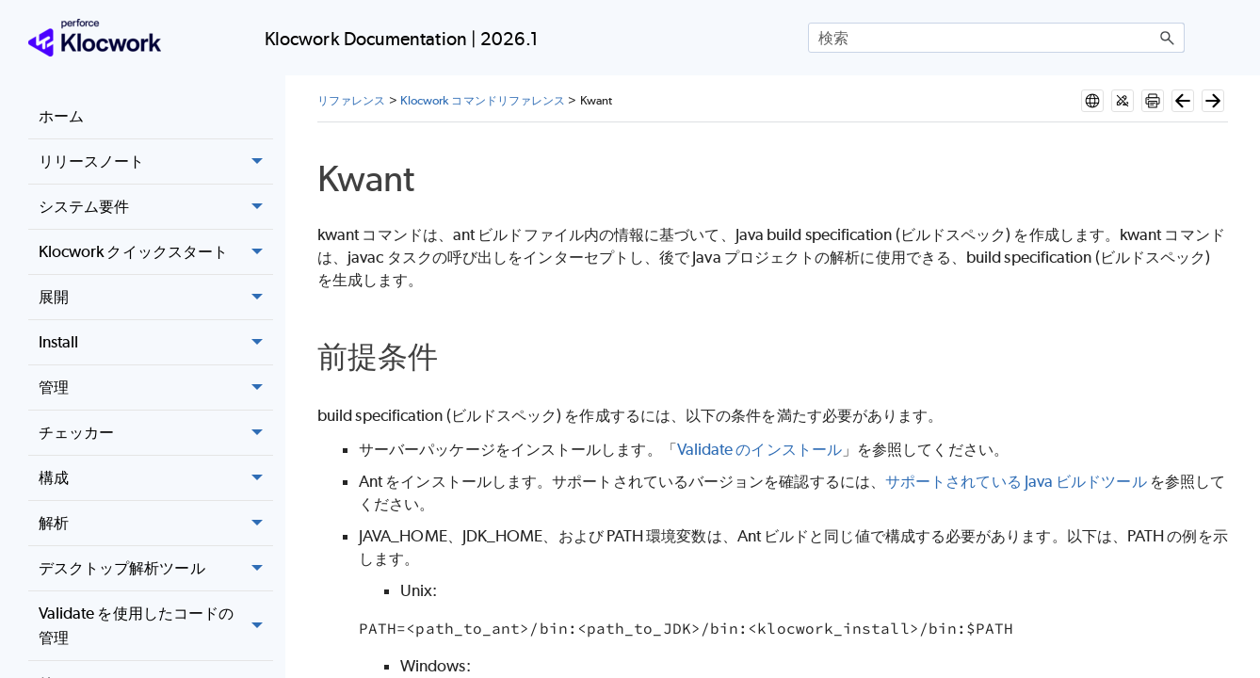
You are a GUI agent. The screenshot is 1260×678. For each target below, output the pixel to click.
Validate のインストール (759, 426)
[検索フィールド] (996, 38)
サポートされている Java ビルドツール (1016, 458)
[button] (1168, 38)
